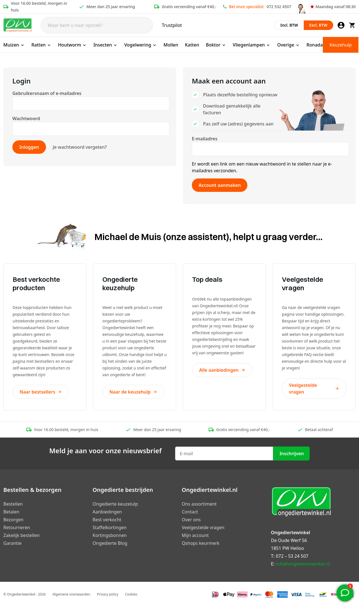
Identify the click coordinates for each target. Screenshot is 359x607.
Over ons (191, 520)
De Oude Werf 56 (289, 540)
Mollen (171, 45)
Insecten (105, 45)
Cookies (131, 594)
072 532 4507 (279, 6)
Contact (190, 512)
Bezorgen (13, 520)
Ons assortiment (199, 504)
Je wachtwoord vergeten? (80, 147)
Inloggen (29, 147)
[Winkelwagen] (352, 25)
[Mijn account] (341, 25)
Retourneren (16, 527)
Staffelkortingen (109, 527)
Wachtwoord (26, 118)
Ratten (41, 45)
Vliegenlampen (252, 45)
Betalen (11, 512)
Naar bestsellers (41, 392)
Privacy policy (107, 594)
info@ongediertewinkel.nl (303, 564)
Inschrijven (292, 453)
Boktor (216, 45)
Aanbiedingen (107, 512)
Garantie (12, 543)
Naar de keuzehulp (133, 392)
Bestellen (13, 504)
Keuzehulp (341, 45)
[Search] (97, 25)
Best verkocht (107, 520)
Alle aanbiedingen (222, 370)
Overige (288, 45)
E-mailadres (205, 139)
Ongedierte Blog (110, 543)
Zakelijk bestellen (21, 535)
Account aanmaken (220, 185)
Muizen (14, 45)
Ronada (315, 45)
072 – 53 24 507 (292, 556)
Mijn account (195, 535)
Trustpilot (172, 25)
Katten (192, 45)
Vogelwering (140, 45)
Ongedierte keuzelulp (115, 504)
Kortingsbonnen (110, 535)
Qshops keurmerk (201, 543)
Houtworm (72, 45)
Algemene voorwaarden (71, 594)
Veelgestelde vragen (314, 388)
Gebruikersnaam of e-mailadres (47, 93)
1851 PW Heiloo (287, 548)
